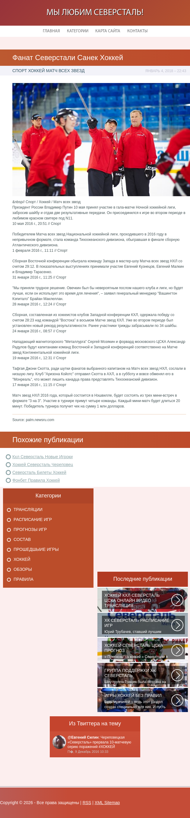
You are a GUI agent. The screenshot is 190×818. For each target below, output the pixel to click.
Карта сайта (107, 31)
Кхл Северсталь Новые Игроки (42, 456)
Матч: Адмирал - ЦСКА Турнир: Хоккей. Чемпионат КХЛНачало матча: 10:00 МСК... (137, 601)
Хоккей (22, 559)
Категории (77, 31)
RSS (87, 802)
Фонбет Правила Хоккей (36, 480)
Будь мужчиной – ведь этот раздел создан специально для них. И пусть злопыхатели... (137, 701)
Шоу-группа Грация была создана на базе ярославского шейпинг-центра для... (137, 676)
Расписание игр (33, 519)
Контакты (137, 31)
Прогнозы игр (30, 529)
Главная (51, 31)
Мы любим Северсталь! (95, 12)
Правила (23, 579)
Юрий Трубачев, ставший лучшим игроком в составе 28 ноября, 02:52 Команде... (137, 626)
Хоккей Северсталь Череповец (42, 464)
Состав (22, 539)
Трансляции (28, 509)
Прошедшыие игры (36, 549)
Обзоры (23, 569)
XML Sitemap (107, 802)
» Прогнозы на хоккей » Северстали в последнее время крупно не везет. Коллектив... (137, 651)
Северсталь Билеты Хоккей (39, 472)
